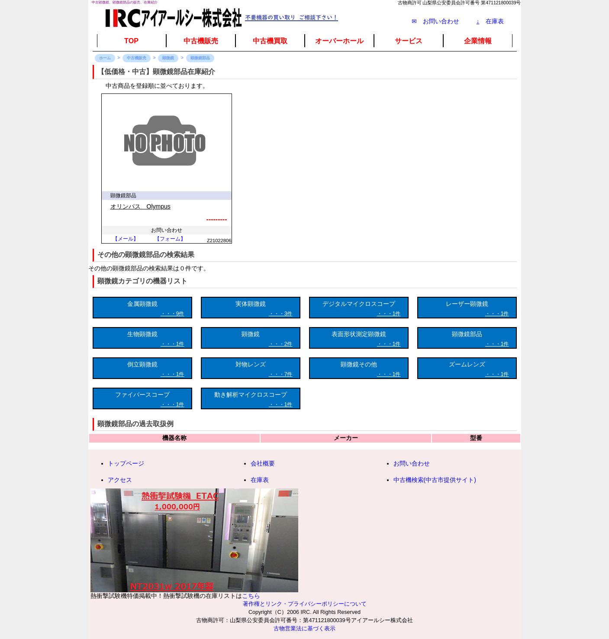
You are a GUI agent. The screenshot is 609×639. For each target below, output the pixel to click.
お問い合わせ (411, 463)
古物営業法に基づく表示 (304, 629)
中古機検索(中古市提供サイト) (434, 479)
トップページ (126, 463)
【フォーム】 (170, 239)
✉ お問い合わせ (435, 21)
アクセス (120, 479)
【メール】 (126, 239)
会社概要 (263, 463)
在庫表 (490, 21)
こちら (251, 595)
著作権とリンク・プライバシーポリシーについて (305, 604)
